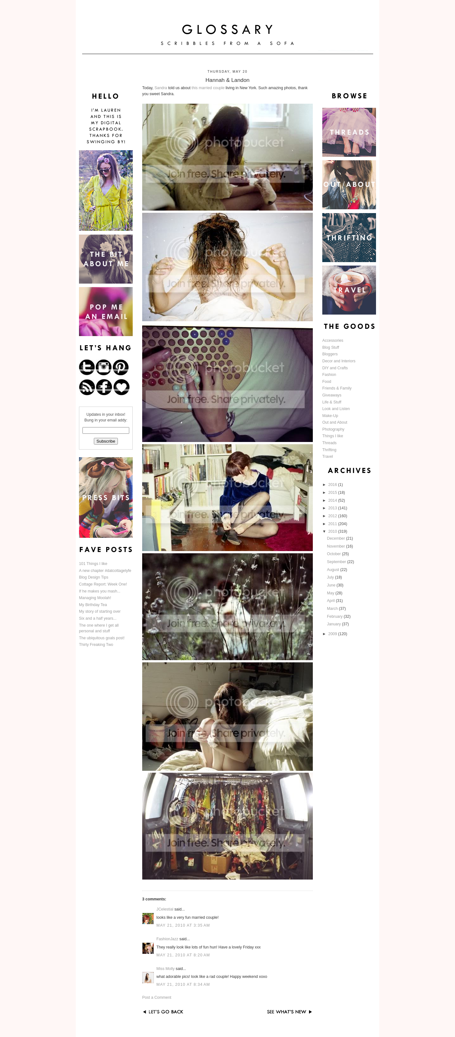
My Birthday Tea (93, 605)
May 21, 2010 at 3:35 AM (183, 925)
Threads (329, 443)
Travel (327, 456)
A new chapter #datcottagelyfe (105, 570)
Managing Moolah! (95, 598)
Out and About (334, 422)
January (334, 624)
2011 (333, 524)
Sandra (161, 88)
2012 (333, 516)
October (334, 554)
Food (326, 381)
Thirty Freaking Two (96, 644)
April (331, 600)
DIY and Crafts (335, 368)
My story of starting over (100, 611)
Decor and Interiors (338, 361)
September (337, 562)
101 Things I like (93, 563)
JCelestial (164, 909)
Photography (333, 429)
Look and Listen (336, 409)
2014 (333, 500)
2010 (333, 531)
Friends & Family (337, 388)
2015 (333, 492)
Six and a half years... (98, 618)
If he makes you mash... (99, 591)
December (336, 538)
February (335, 616)
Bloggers (330, 354)
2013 (333, 508)
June (332, 585)
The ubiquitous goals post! (101, 638)
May (331, 593)
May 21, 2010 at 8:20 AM (183, 955)
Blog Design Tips (93, 577)
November (336, 546)
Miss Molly (165, 968)
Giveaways (331, 395)
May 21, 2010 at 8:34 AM (183, 984)
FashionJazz (167, 939)
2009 (333, 634)
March (333, 608)
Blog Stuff (330, 347)
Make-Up (330, 416)
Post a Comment (156, 997)
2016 (333, 484)
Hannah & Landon (227, 80)
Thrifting (329, 450)
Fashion (329, 374)
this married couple (207, 88)
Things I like (332, 436)
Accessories (332, 340)
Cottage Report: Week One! (103, 584)
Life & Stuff (331, 402)
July (331, 577)
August (333, 570)
